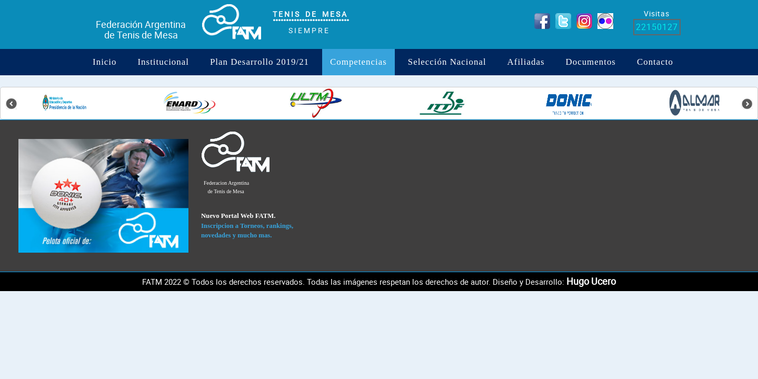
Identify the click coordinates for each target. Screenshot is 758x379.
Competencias (358, 62)
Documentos (591, 62)
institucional (162, 62)
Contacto (655, 62)
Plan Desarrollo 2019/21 (259, 62)
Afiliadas (526, 62)
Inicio (104, 62)
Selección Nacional (447, 62)
